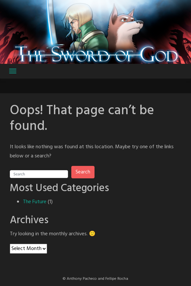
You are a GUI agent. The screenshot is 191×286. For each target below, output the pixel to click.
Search (83, 172)
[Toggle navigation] (12, 71)
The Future (34, 202)
